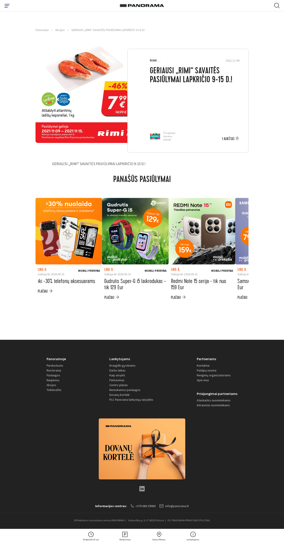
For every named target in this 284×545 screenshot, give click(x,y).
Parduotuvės (55, 365)
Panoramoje (56, 359)
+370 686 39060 (143, 506)
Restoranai (54, 370)
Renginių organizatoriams (214, 375)
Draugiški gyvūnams (122, 365)
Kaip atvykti (117, 375)
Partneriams (206, 359)
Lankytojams (119, 359)
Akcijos (60, 30)
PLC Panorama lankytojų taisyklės (131, 400)
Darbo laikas (117, 370)
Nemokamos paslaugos (124, 390)
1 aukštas (228, 139)
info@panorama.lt (174, 506)
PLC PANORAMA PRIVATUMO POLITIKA (189, 520)
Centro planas (118, 385)
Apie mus (203, 380)
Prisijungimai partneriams (217, 393)
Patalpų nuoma (206, 370)
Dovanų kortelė (119, 395)
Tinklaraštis (54, 390)
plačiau (43, 291)
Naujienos (53, 380)
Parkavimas (116, 380)
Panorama (42, 30)
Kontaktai (203, 365)
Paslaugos (53, 375)
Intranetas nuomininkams (213, 405)
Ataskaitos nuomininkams (214, 400)
